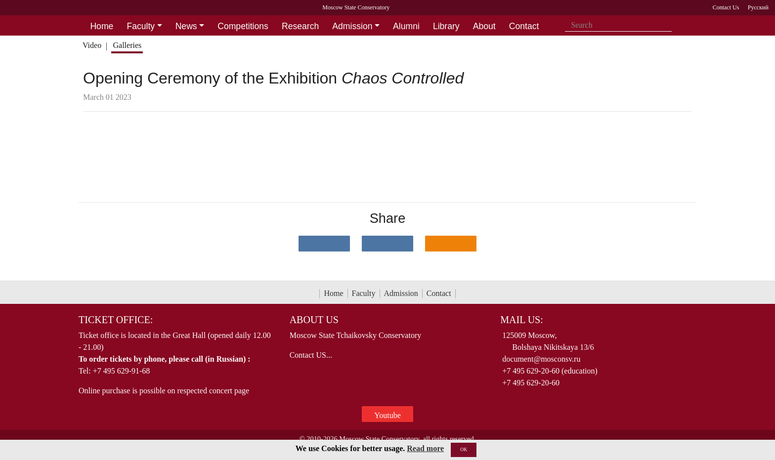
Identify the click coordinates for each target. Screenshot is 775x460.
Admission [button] (352, 26)
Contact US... (311, 355)
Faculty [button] (141, 26)
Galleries (127, 45)
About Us (314, 319)
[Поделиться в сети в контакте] (324, 243)
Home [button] (101, 26)
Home (333, 293)
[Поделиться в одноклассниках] (450, 243)
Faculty (364, 293)
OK (463, 449)
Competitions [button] (242, 26)
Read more (425, 448)
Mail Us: (521, 319)
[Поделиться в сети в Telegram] (387, 243)
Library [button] (446, 26)
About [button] (484, 26)
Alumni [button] (406, 26)
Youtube (387, 415)
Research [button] (300, 26)
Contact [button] (524, 26)
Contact (439, 293)
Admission (401, 293)
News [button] (186, 26)
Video (92, 45)
